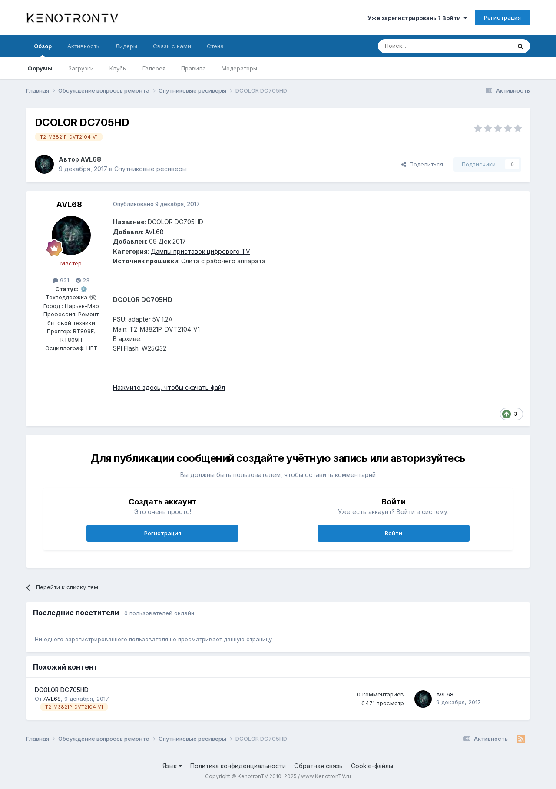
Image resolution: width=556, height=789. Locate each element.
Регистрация (502, 17)
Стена (215, 46)
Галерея (153, 68)
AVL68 (90, 159)
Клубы (118, 68)
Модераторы (239, 68)
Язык (172, 765)
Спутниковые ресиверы (150, 168)
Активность (83, 46)
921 (61, 280)
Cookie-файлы (372, 765)
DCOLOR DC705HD (62, 689)
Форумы (40, 68)
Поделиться (422, 164)
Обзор (43, 50)
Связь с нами (172, 46)
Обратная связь (318, 765)
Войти (393, 533)
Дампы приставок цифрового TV (200, 251)
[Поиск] (424, 46)
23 (82, 280)
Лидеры (126, 46)
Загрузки (81, 68)
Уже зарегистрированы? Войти (417, 17)
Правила (193, 68)
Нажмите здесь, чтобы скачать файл (169, 387)
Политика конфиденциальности (238, 765)
